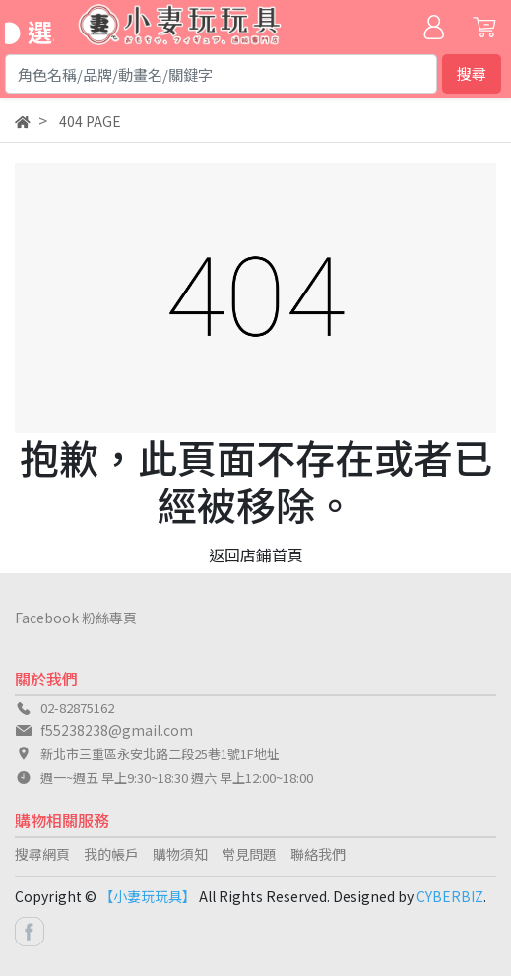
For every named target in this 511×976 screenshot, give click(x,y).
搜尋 (471, 73)
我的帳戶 (111, 854)
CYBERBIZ (449, 896)
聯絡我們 (318, 854)
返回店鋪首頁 (256, 554)
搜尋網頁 (42, 854)
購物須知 (180, 854)
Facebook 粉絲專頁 (76, 617)
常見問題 (249, 854)
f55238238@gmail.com (116, 730)
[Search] (221, 74)
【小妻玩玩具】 (147, 896)
